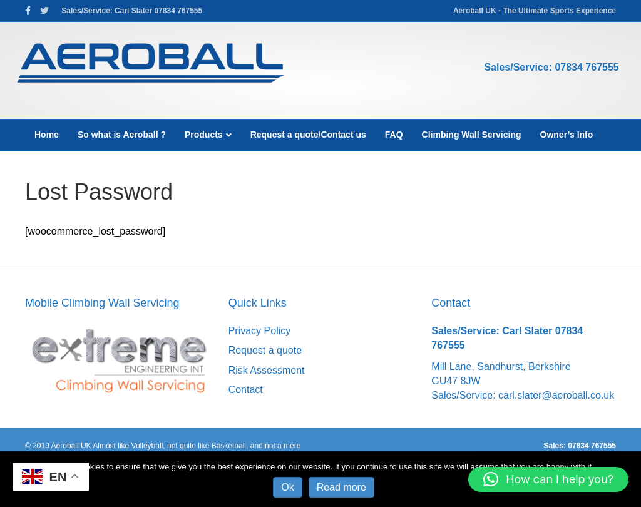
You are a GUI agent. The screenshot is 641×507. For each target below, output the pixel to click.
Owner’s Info (566, 135)
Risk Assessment (266, 370)
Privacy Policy (259, 330)
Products (204, 135)
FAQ (394, 135)
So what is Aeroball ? (122, 135)
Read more (341, 487)
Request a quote (265, 350)
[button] (548, 479)
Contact (245, 389)
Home (46, 135)
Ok (287, 487)
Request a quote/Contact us (308, 135)
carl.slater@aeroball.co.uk (556, 395)
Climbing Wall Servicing (471, 135)
